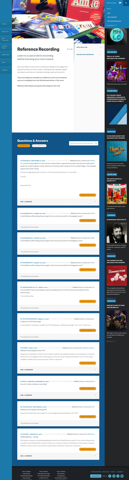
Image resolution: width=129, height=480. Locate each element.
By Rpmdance (25, 157)
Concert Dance (4, 47)
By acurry (24, 341)
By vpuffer (24, 425)
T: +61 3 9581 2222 (61, 477)
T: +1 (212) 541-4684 (26, 472)
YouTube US (118, 466)
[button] (120, 3)
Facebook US (109, 466)
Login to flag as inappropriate (58, 157)
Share (71, 49)
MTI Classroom (5, 39)
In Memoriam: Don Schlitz (116, 219)
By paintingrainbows (28, 312)
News (3, 62)
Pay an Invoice (111, 25)
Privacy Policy (106, 462)
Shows (4, 24)
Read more (111, 49)
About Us (5, 70)
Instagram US (122, 466)
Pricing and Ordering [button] (85, 54)
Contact (113, 462)
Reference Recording (90, 341)
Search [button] (126, 3)
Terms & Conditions (96, 462)
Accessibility (120, 462)
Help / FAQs (5, 55)
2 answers (26, 362)
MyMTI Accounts (111, 3)
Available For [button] (82, 47)
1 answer (26, 198)
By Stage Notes (26, 398)
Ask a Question (23, 145)
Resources (5, 32)
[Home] (6, 10)
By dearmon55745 (26, 209)
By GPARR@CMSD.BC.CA (28, 281)
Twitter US (113, 466)
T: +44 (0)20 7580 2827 (44, 470)
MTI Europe (112, 17)
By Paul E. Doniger (27, 373)
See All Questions (38, 145)
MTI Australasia (114, 21)
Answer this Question (87, 191)
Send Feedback (96, 466)
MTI (109, 13)
